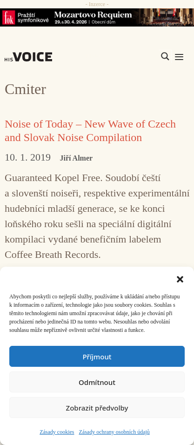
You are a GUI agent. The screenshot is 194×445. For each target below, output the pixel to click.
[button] (180, 278)
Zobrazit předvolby (97, 407)
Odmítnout (97, 382)
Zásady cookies (57, 432)
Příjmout (96, 356)
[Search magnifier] (165, 56)
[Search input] (121, 56)
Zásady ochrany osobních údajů (114, 432)
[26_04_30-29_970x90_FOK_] (97, 17)
